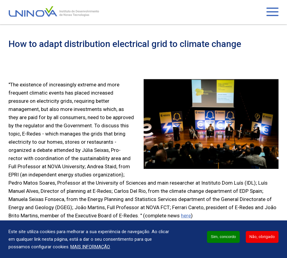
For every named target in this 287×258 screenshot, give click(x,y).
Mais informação (90, 247)
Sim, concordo (223, 236)
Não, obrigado (262, 236)
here (186, 216)
